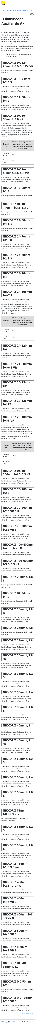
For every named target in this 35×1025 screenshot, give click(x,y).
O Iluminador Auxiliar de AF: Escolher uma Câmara (14, 10)
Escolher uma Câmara (26, 1014)
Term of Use (12, 1022)
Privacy (5, 1022)
